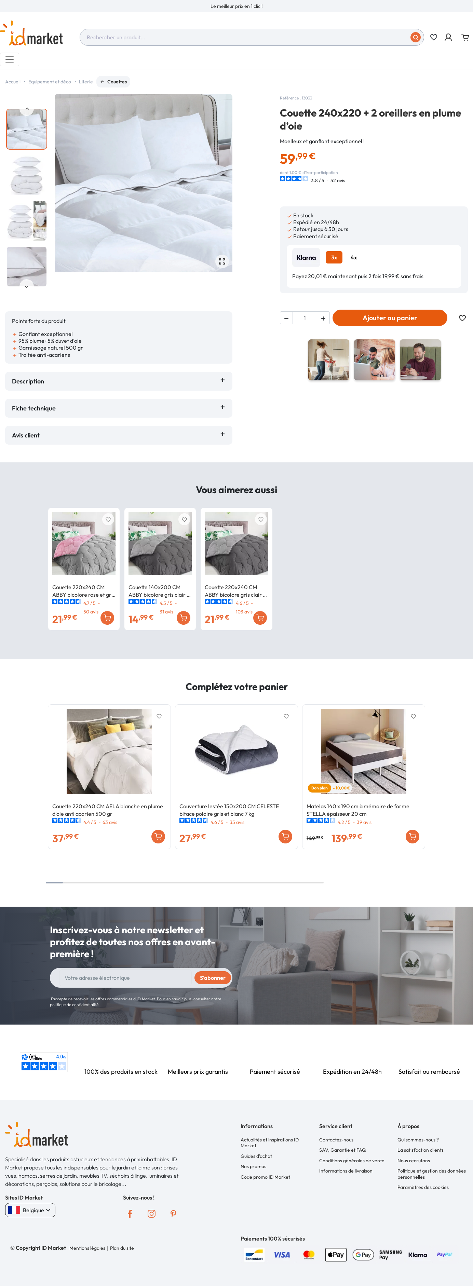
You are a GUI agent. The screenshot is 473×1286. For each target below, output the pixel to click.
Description (28, 381)
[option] (236, 6)
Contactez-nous (336, 1140)
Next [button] (26, 286)
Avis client (27, 435)
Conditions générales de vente (351, 1161)
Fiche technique (34, 408)
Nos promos (253, 1166)
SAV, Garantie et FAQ (342, 1150)
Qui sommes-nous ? (418, 1140)
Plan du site (122, 1248)
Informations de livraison (346, 1171)
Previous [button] (26, 108)
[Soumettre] (415, 37)
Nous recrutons (413, 1161)
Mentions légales (87, 1248)
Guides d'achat (256, 1156)
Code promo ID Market (265, 1177)
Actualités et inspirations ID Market (270, 1143)
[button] (449, 37)
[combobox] (252, 37)
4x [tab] (354, 257)
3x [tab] (334, 257)
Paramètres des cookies (423, 1187)
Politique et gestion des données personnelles (431, 1174)
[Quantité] (305, 317)
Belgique (30, 1210)
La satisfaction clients (420, 1150)
